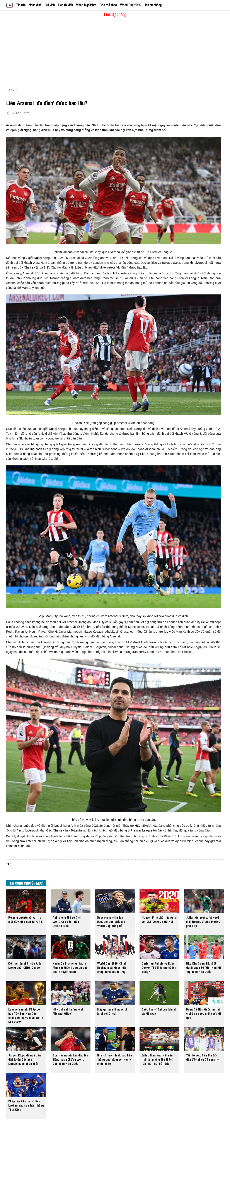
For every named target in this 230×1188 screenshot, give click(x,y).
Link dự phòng (153, 5)
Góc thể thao (108, 5)
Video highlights (86, 5)
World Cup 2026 (130, 5)
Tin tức (21, 5)
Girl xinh (50, 5)
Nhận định (35, 5)
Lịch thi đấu (65, 5)
